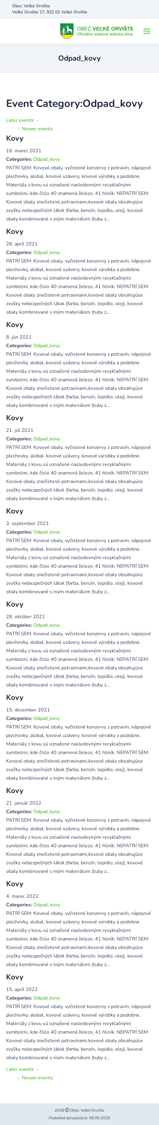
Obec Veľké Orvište (86, 1110)
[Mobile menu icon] (147, 31)
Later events (22, 120)
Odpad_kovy (46, 159)
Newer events (35, 128)
